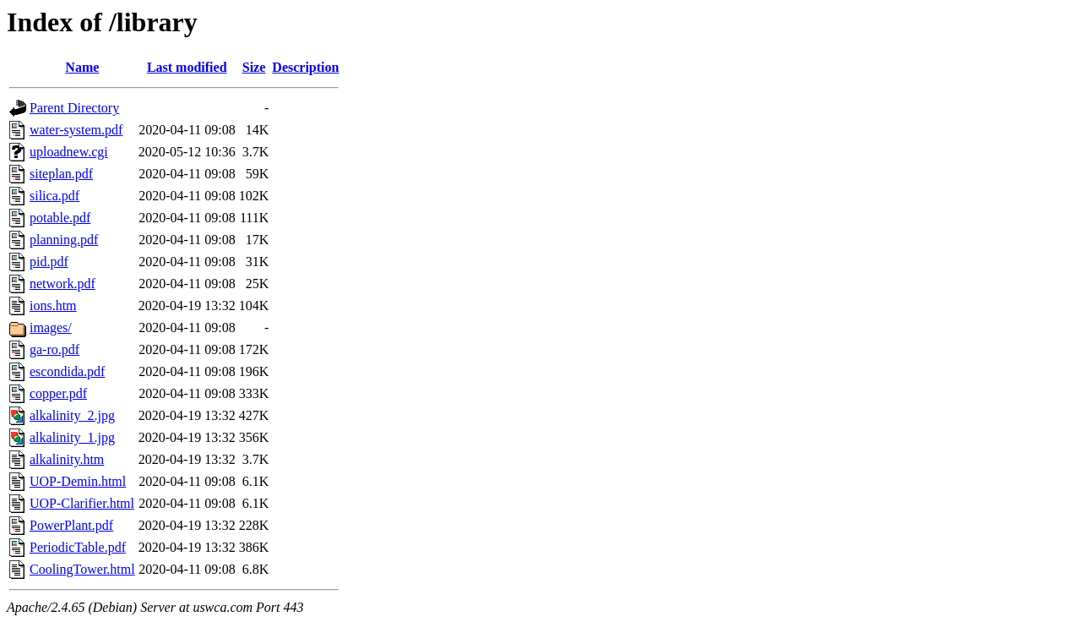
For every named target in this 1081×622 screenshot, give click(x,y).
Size (254, 67)
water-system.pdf (76, 130)
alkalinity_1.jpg (72, 437)
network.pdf (62, 283)
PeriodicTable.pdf (78, 547)
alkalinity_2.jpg (72, 415)
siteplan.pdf (61, 173)
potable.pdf (60, 217)
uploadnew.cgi (69, 152)
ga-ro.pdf (54, 349)
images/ (51, 327)
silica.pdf (54, 195)
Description (305, 67)
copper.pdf (58, 393)
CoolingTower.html (82, 569)
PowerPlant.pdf (71, 525)
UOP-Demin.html (78, 481)
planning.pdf (64, 239)
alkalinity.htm (67, 459)
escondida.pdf (67, 371)
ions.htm (53, 305)
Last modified (187, 67)
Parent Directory (74, 108)
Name (82, 67)
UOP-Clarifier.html (82, 503)
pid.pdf (49, 261)
